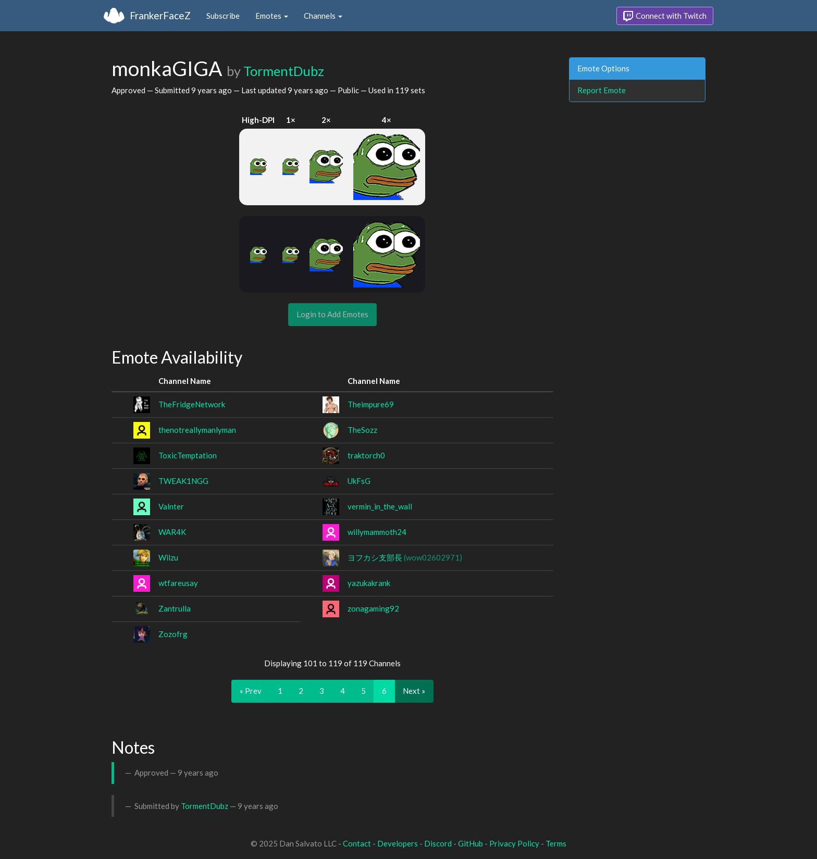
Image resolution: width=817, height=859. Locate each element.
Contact (357, 843)
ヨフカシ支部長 (405, 557)
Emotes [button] (271, 15)
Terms (556, 843)
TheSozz (362, 429)
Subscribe (223, 15)
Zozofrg (173, 634)
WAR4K (172, 532)
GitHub (470, 843)
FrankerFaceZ (160, 15)
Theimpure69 (371, 404)
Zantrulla (174, 608)
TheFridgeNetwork (191, 404)
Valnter (171, 506)
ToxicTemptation (187, 455)
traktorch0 (366, 455)
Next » (414, 690)
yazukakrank (369, 583)
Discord (438, 843)
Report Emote (601, 90)
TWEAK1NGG (183, 480)
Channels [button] (323, 15)
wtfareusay (178, 583)
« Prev (251, 690)
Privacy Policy (514, 843)
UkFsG (359, 480)
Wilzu (168, 557)
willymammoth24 (377, 532)
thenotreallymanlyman (197, 429)
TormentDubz (283, 71)
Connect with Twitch (665, 16)
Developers (397, 843)
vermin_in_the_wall (380, 506)
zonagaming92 (373, 608)
